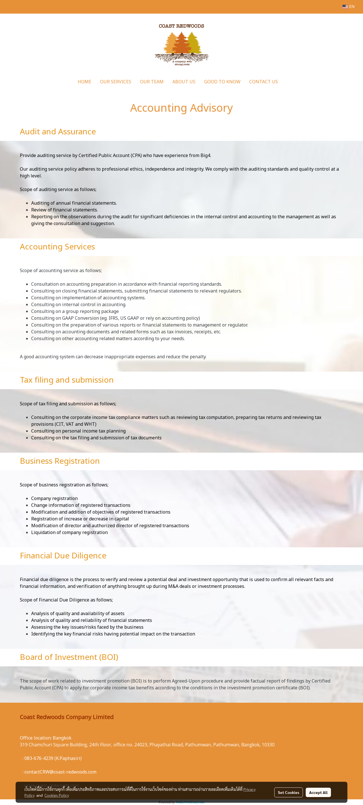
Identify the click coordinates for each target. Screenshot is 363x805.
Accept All (318, 792)
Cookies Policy (57, 795)
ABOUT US (183, 82)
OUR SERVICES (115, 82)
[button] (287, 82)
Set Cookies (288, 792)
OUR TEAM (152, 82)
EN (348, 7)
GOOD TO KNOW (222, 82)
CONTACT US (263, 82)
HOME (84, 82)
